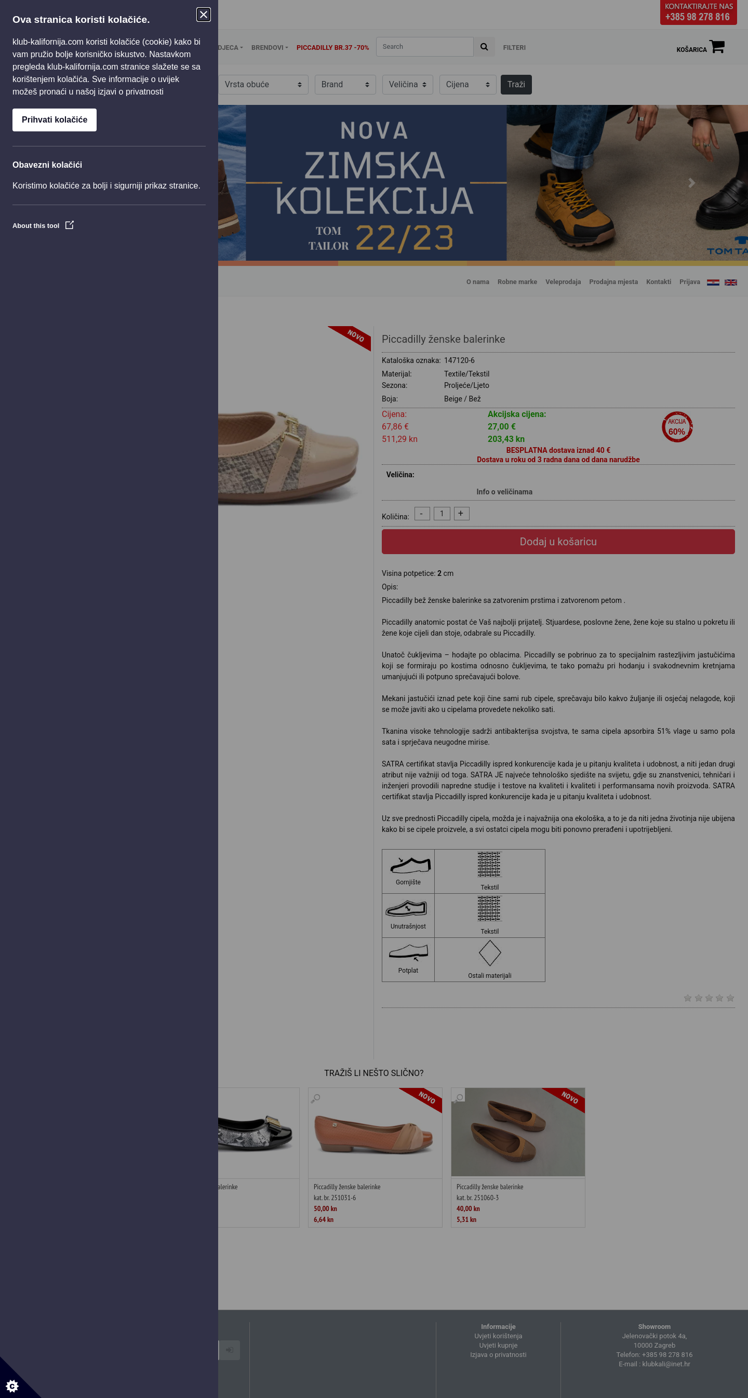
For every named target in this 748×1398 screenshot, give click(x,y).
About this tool (43, 226)
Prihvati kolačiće (54, 119)
